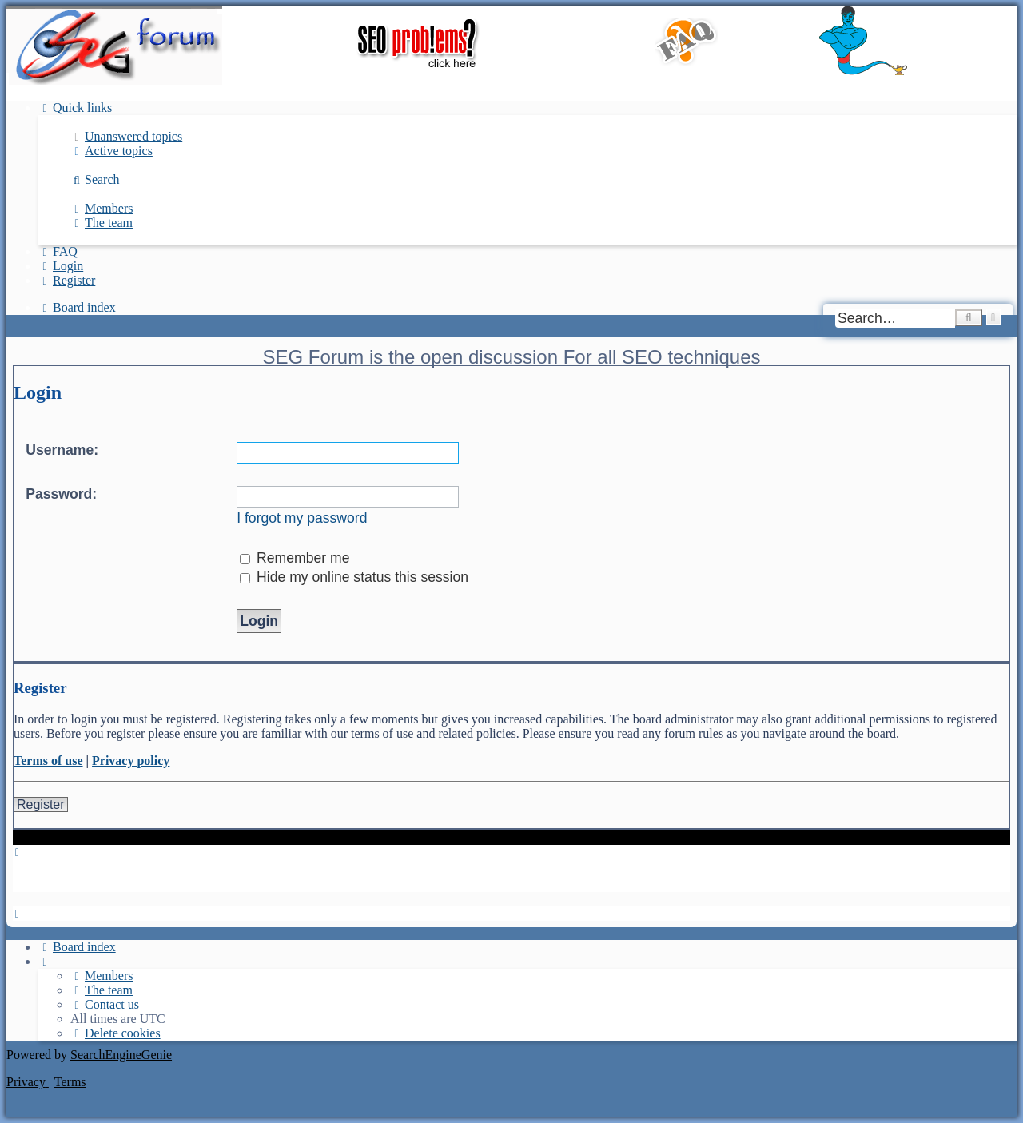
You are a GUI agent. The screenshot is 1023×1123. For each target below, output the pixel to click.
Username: (62, 450)
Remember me (294, 558)
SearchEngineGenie (121, 1054)
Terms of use (48, 760)
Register (41, 804)
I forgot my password (302, 518)
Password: (61, 494)
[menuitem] (126, 136)
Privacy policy (130, 760)
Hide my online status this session (354, 577)
